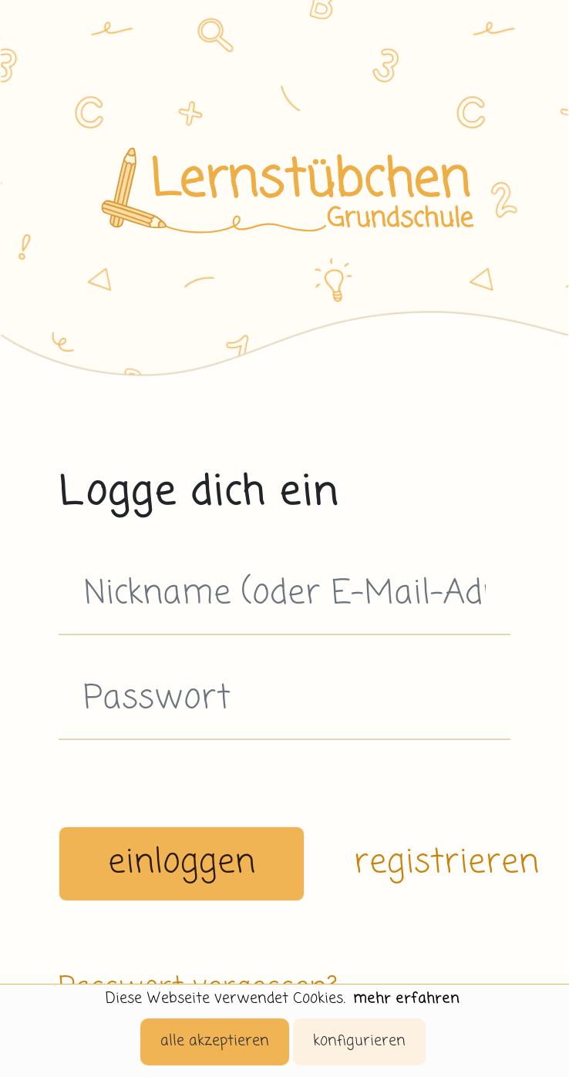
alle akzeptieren (214, 1041)
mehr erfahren (406, 998)
